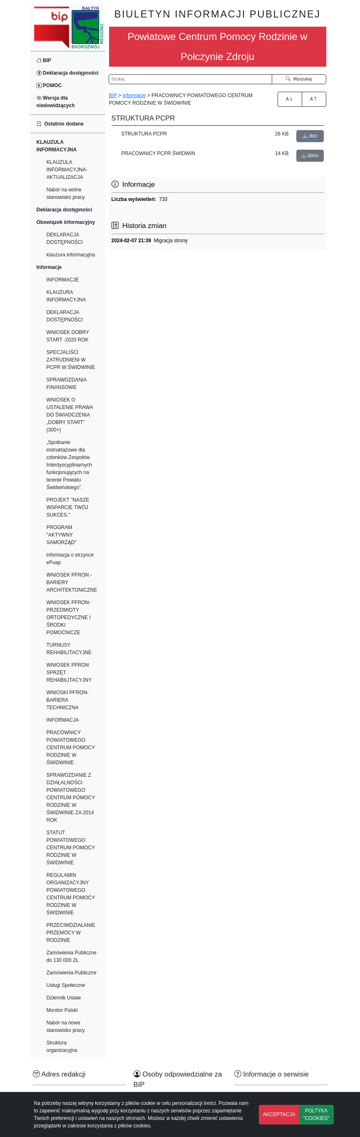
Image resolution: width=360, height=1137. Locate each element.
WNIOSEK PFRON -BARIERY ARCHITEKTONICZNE (72, 582)
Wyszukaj (299, 78)
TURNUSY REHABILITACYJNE (69, 648)
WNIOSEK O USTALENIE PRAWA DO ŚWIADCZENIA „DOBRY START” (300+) (70, 415)
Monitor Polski (62, 1010)
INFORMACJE (63, 280)
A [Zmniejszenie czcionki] (314, 98)
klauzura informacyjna (71, 255)
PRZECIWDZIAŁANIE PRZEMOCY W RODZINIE (71, 932)
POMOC (49, 85)
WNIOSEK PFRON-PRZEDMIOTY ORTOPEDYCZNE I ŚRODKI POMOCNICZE (69, 617)
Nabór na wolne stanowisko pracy (66, 193)
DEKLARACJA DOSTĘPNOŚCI (65, 238)
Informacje (134, 95)
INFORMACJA (63, 720)
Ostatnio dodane (60, 124)
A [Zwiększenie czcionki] (289, 98)
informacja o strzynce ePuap (70, 558)
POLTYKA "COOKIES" (316, 1114)
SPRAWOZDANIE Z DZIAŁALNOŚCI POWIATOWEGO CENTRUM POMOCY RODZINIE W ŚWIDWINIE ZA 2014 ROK (71, 797)
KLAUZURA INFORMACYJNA (66, 296)
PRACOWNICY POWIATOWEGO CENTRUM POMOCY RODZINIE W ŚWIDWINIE (71, 748)
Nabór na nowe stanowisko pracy (66, 1026)
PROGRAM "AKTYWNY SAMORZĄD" (62, 535)
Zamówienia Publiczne (72, 973)
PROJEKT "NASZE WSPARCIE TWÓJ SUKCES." (68, 507)
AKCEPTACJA (279, 1114)
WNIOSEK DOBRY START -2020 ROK (68, 336)
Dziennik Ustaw (64, 998)
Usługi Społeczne (66, 985)
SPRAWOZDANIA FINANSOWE (67, 383)
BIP (44, 60)
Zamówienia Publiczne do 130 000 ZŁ (72, 956)
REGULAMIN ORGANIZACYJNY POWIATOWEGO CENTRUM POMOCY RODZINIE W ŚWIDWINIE (71, 894)
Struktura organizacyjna (62, 1046)
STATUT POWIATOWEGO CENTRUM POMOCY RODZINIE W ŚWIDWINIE (71, 848)
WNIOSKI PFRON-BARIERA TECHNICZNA (68, 700)
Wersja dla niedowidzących (56, 101)
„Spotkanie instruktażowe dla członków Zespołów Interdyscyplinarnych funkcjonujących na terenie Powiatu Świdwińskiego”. (69, 464)
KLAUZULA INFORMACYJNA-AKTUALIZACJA (67, 169)
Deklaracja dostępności (68, 73)
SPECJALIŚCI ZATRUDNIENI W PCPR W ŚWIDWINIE (71, 359)
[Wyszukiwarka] (191, 79)
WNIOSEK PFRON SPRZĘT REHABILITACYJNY (69, 672)
